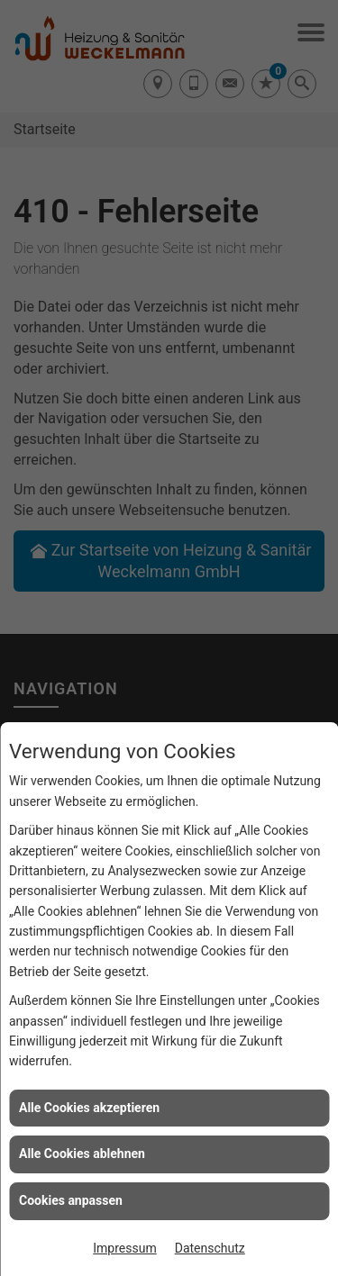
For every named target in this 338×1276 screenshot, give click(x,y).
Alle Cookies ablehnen (82, 1153)
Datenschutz (210, 1248)
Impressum (124, 1248)
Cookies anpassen (71, 1200)
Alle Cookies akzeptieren (89, 1107)
